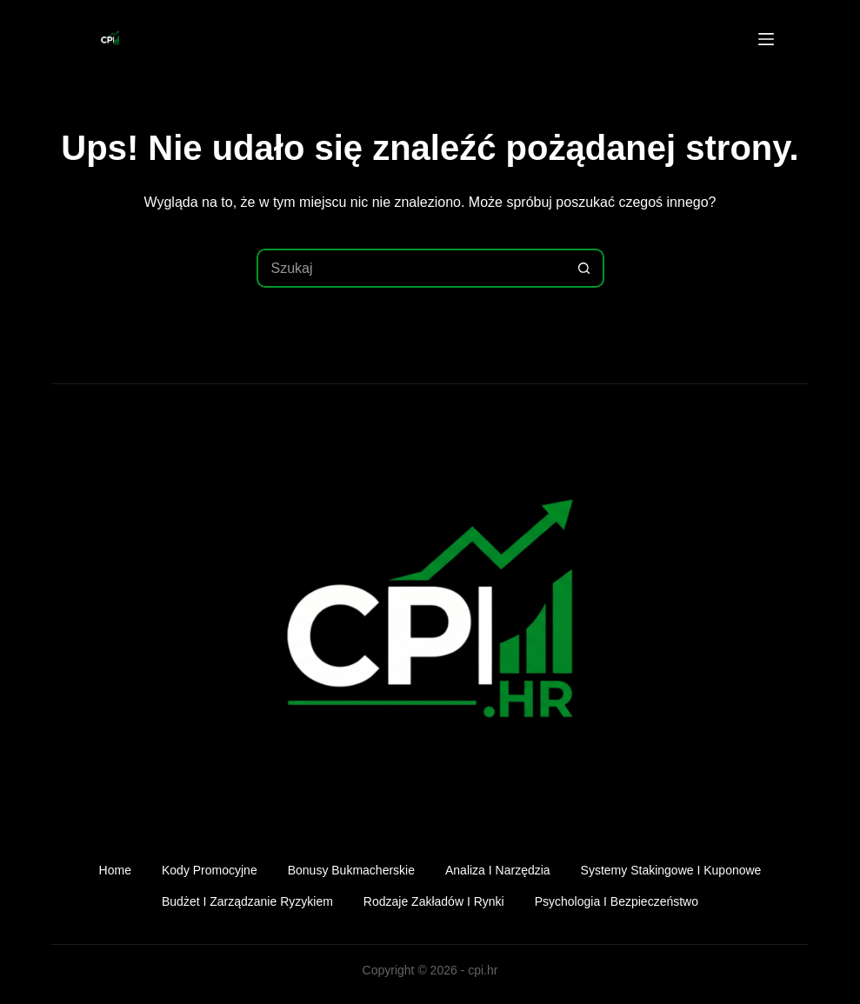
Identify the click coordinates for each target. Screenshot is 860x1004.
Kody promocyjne (209, 870)
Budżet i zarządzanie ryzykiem (247, 901)
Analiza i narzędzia (497, 870)
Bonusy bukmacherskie (351, 870)
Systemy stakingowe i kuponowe (671, 870)
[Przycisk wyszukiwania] (584, 268)
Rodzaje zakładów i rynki (433, 901)
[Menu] (766, 39)
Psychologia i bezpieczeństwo (616, 901)
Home (115, 870)
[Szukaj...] (411, 268)
